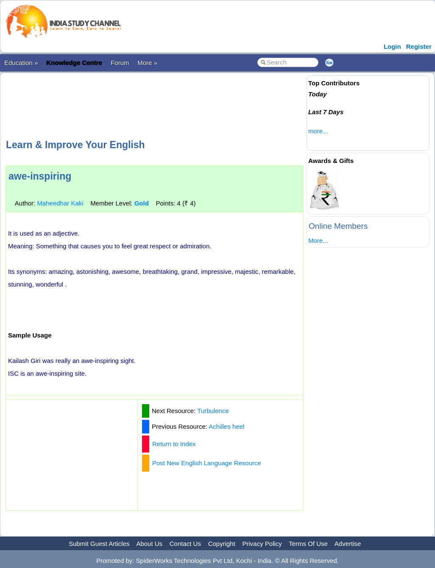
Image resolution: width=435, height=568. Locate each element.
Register (419, 46)
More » (147, 62)
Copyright (221, 543)
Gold (141, 203)
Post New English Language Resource (206, 463)
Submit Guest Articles (99, 543)
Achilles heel (226, 426)
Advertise (348, 543)
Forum (120, 62)
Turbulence (213, 410)
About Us (149, 543)
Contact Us (185, 543)
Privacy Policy (262, 543)
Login (392, 46)
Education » (21, 62)
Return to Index (174, 443)
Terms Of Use (308, 543)
